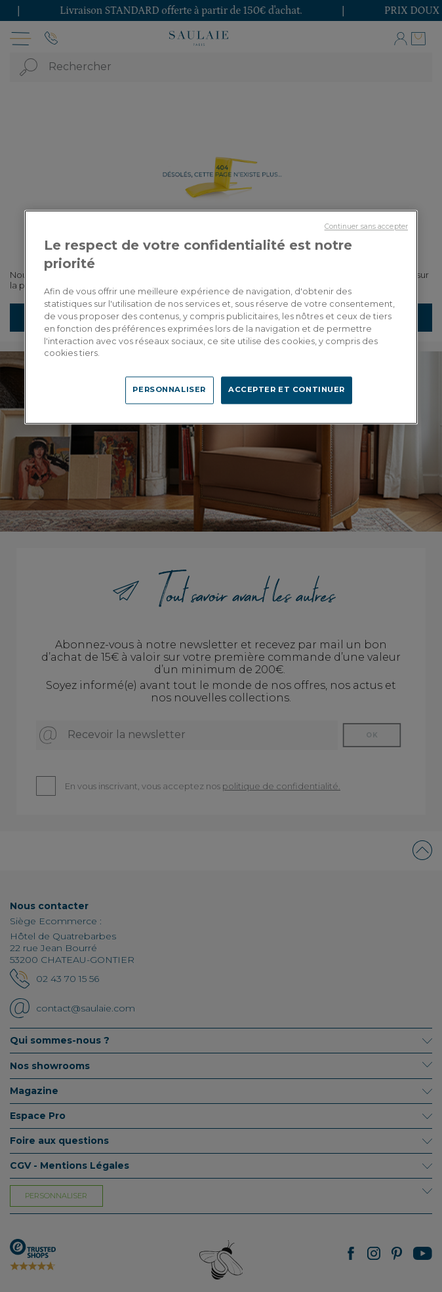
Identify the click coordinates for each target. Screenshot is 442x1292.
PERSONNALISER (168, 390)
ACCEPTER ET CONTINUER (286, 390)
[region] (221, 317)
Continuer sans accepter (366, 226)
